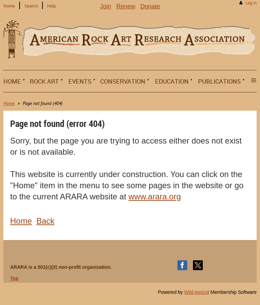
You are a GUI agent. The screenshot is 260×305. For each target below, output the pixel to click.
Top (14, 278)
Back (45, 220)
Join (105, 6)
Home (9, 6)
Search (31, 6)
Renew (125, 6)
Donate (150, 6)
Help (51, 6)
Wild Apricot (196, 292)
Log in (251, 3)
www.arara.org (155, 196)
